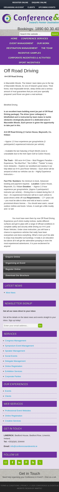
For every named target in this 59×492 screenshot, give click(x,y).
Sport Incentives (28, 62)
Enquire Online (39, 2)
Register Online (20, 2)
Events (8, 391)
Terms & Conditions (9, 485)
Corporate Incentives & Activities (29, 58)
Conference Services (34, 38)
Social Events (11, 356)
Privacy (24, 485)
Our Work (43, 43)
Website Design (24, 488)
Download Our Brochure (17, 275)
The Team (47, 48)
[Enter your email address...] (20, 326)
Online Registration (13, 366)
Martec (38, 488)
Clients (31, 7)
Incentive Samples (29, 53)
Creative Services (13, 421)
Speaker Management (15, 351)
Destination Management (21, 48)
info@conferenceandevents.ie (23, 446)
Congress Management (15, 340)
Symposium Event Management (19, 346)
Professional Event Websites (18, 410)
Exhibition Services (13, 371)
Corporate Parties (13, 376)
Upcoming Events (47, 7)
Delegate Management (15, 361)
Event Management (20, 43)
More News (10, 293)
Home (14, 38)
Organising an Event (14, 7)
